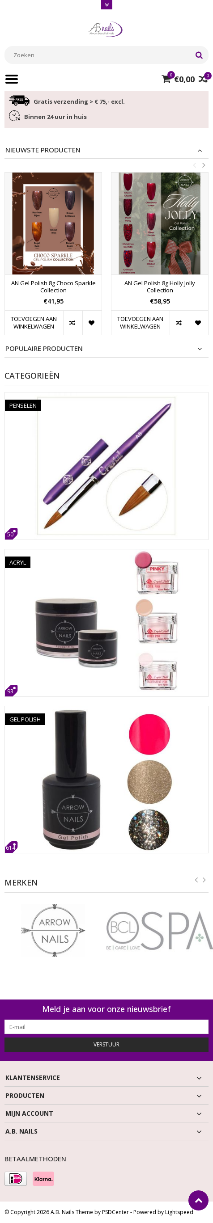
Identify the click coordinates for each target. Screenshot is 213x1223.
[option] (53, 258)
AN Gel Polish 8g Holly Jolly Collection (159, 287)
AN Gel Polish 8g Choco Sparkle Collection (53, 287)
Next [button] (204, 164)
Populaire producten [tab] (44, 348)
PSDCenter (115, 1212)
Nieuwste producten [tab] (43, 150)
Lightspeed (179, 1212)
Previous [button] (194, 164)
